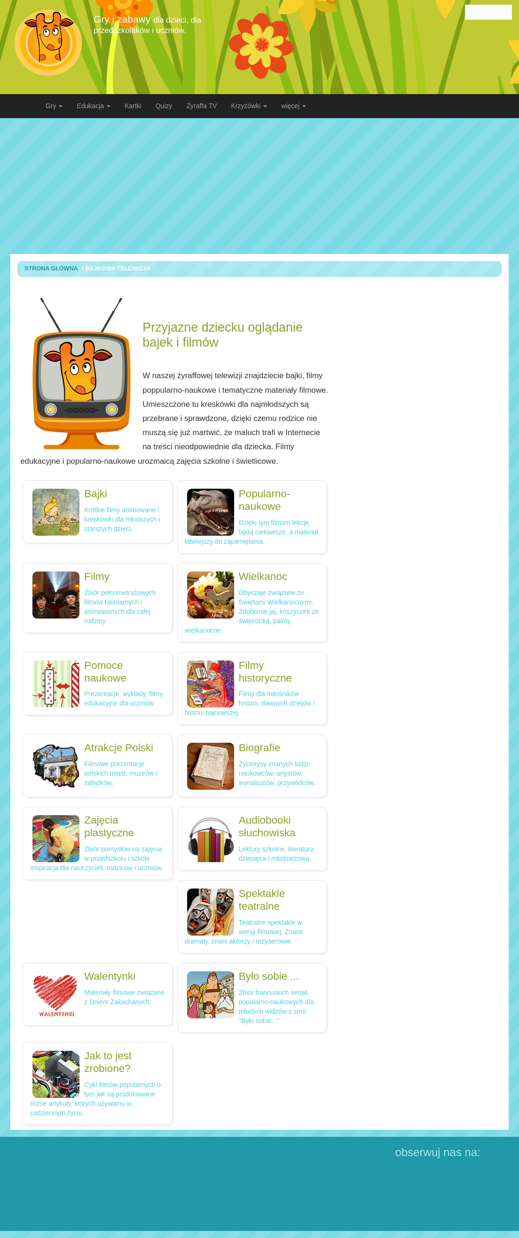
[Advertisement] (267, 186)
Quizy (164, 106)
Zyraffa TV (202, 106)
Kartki (133, 106)
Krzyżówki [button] (249, 106)
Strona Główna (51, 268)
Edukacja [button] (93, 106)
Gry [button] (54, 106)
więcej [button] (293, 106)
